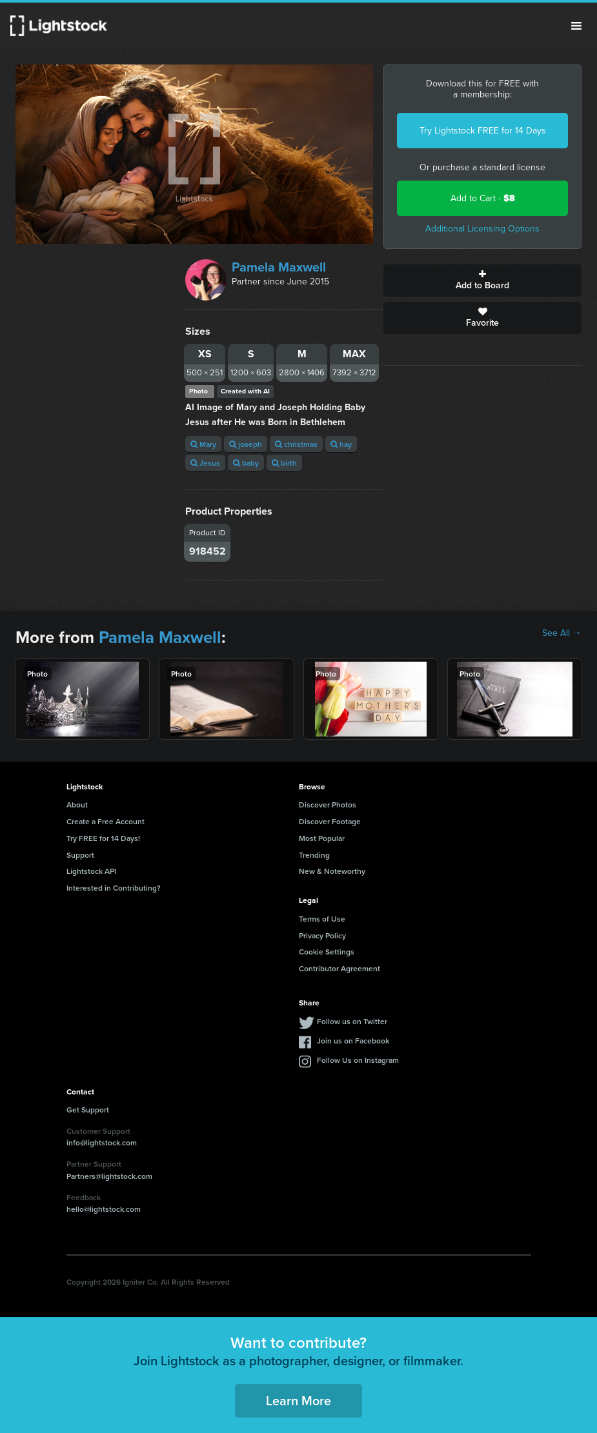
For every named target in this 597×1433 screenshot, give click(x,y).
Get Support (87, 1109)
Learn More (298, 1400)
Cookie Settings (326, 951)
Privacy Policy (322, 935)
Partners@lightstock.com (109, 1176)
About (77, 804)
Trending (314, 854)
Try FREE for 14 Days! (103, 838)
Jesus (205, 462)
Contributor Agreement (339, 968)
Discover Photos (327, 804)
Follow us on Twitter (352, 1021)
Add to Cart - (482, 198)
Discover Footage (330, 821)
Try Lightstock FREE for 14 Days (483, 130)
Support (80, 854)
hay (341, 444)
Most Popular (322, 838)
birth (284, 462)
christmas (296, 444)
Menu (576, 25)
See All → (562, 633)
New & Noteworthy (332, 870)
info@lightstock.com (101, 1142)
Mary (203, 444)
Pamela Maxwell (279, 267)
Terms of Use (322, 918)
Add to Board (482, 281)
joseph (245, 444)
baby (246, 462)
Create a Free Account (105, 821)
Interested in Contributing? (113, 887)
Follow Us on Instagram (358, 1059)
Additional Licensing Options (482, 228)
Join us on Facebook (353, 1040)
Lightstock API (91, 870)
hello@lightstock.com (103, 1208)
